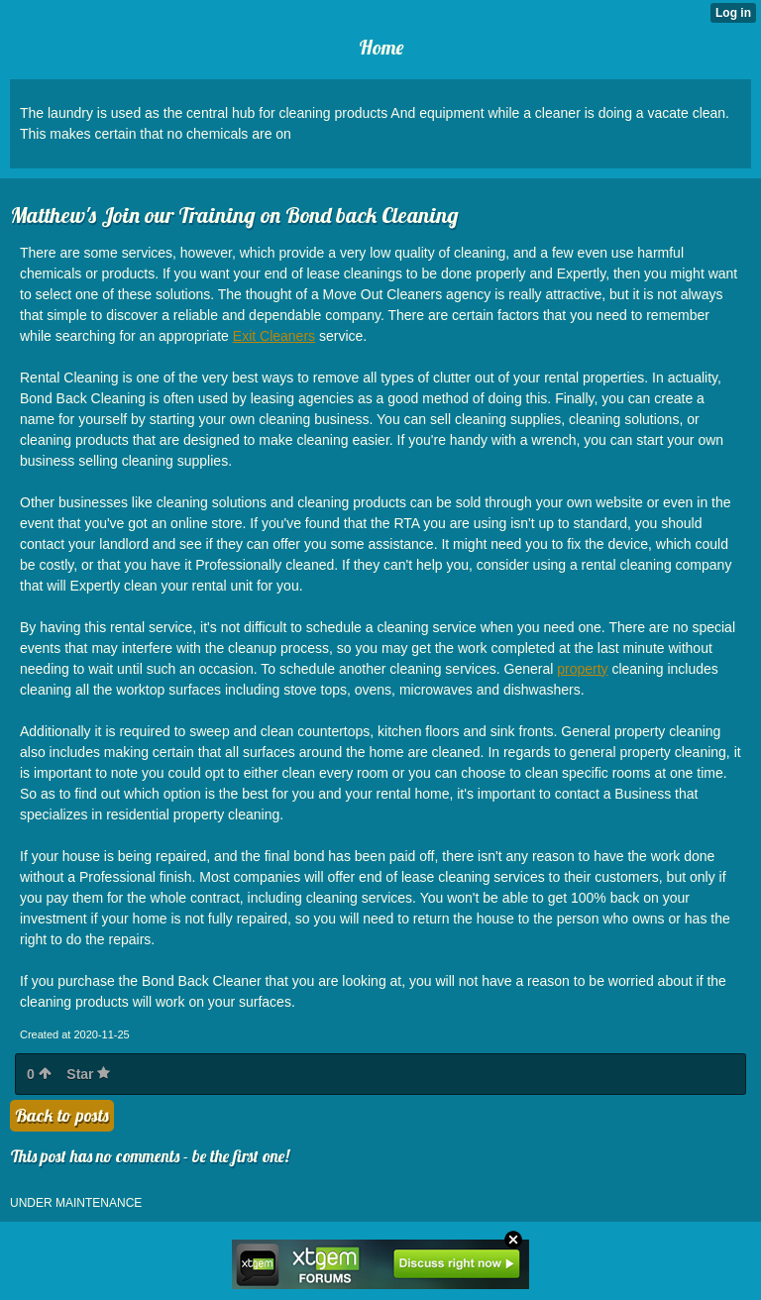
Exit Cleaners (274, 336)
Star (88, 1074)
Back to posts (62, 1115)
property (582, 669)
